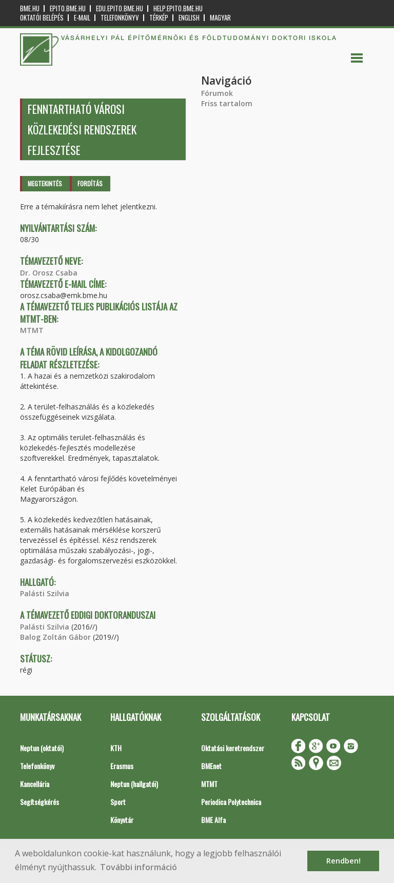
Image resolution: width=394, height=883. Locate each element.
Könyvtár (121, 819)
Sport (118, 801)
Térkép (158, 17)
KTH (116, 747)
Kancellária (34, 783)
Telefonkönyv (120, 17)
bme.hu (30, 8)
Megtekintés (45, 183)
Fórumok (217, 93)
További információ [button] (138, 867)
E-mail (82, 17)
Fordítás (90, 183)
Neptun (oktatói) (42, 747)
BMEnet (211, 765)
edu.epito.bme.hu (119, 8)
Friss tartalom (226, 103)
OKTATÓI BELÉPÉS (42, 17)
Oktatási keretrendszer (232, 747)
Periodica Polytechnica (231, 801)
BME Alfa (213, 819)
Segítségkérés (39, 801)
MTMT (32, 330)
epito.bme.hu (68, 8)
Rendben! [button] (343, 861)
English (189, 17)
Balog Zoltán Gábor (55, 637)
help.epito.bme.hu (178, 8)
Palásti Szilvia (44, 593)
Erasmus (121, 765)
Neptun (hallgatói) (134, 783)
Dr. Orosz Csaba (48, 273)
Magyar (220, 17)
